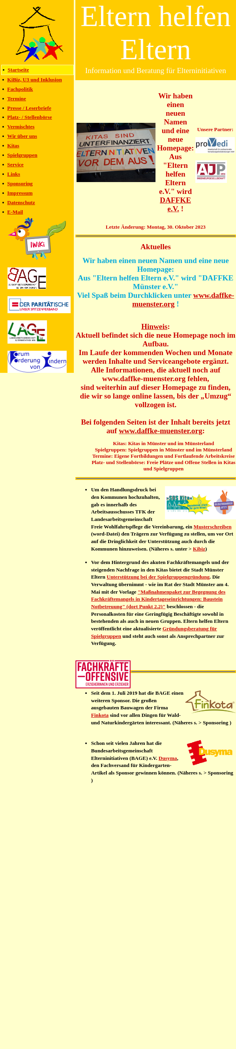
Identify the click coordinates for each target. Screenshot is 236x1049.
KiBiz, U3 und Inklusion (34, 80)
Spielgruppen (22, 155)
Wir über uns (22, 136)
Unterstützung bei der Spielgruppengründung (158, 577)
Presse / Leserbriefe (29, 108)
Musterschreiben (213, 527)
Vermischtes (20, 127)
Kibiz (199, 549)
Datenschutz (21, 202)
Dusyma (168, 758)
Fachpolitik (20, 89)
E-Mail (15, 212)
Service (15, 164)
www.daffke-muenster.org (160, 431)
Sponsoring (19, 183)
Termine (16, 99)
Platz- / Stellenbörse (29, 117)
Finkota (100, 715)
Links (13, 174)
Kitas (13, 146)
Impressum (19, 193)
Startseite (18, 70)
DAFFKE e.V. (175, 204)
